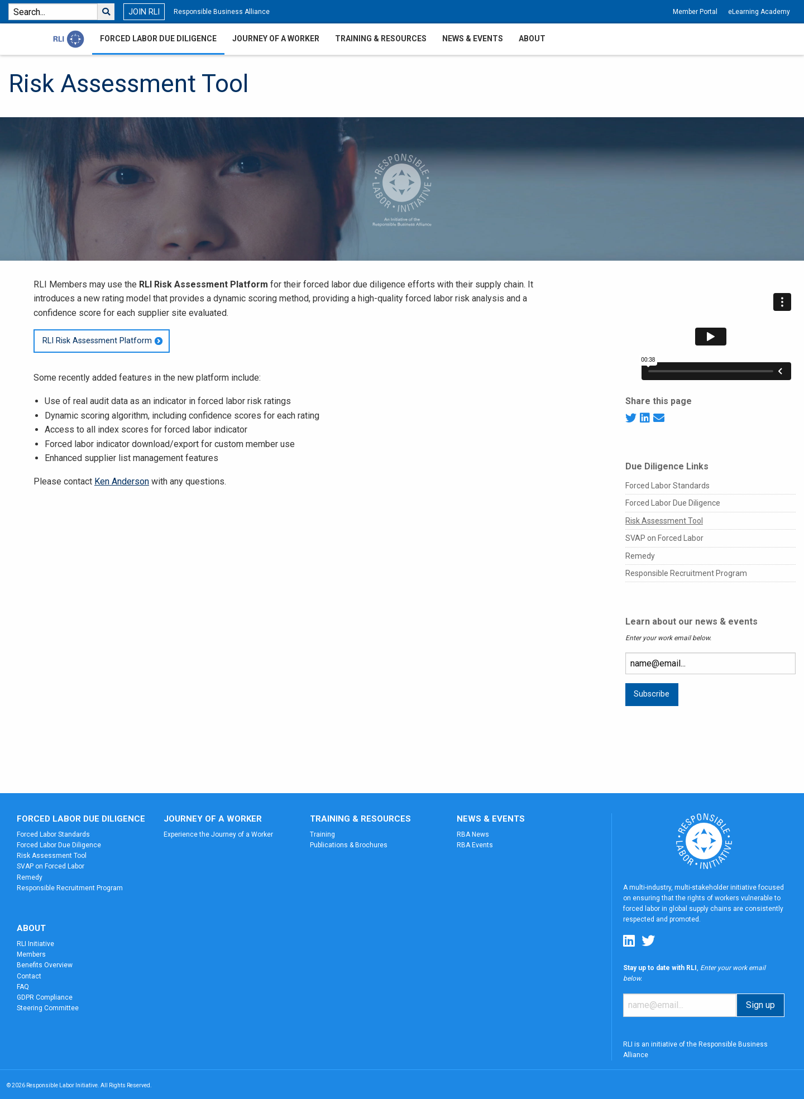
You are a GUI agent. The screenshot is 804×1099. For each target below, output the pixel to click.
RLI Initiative (35, 944)
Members (31, 954)
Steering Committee (48, 1008)
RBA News (473, 834)
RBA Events (475, 845)
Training (322, 834)
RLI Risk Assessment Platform (97, 340)
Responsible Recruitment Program (686, 573)
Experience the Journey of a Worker (218, 834)
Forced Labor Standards (667, 485)
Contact (29, 976)
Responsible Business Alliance (222, 12)
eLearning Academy (759, 12)
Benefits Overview (45, 965)
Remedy (640, 555)
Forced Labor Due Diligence (672, 502)
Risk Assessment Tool (664, 520)
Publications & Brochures (348, 845)
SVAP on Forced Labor (664, 538)
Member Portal (695, 12)
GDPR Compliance (45, 997)
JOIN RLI (144, 12)
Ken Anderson (121, 481)
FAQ (23, 987)
